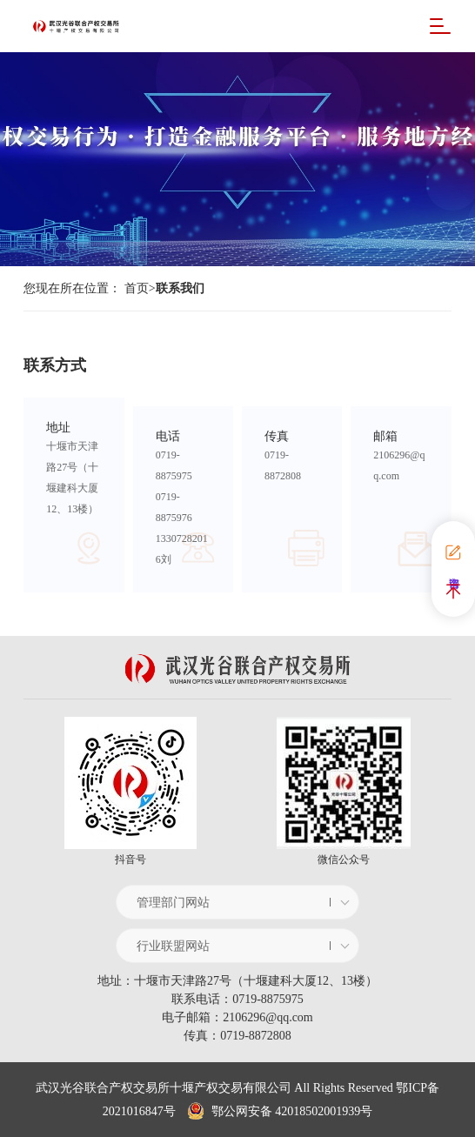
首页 (136, 288)
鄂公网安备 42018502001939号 (279, 1111)
